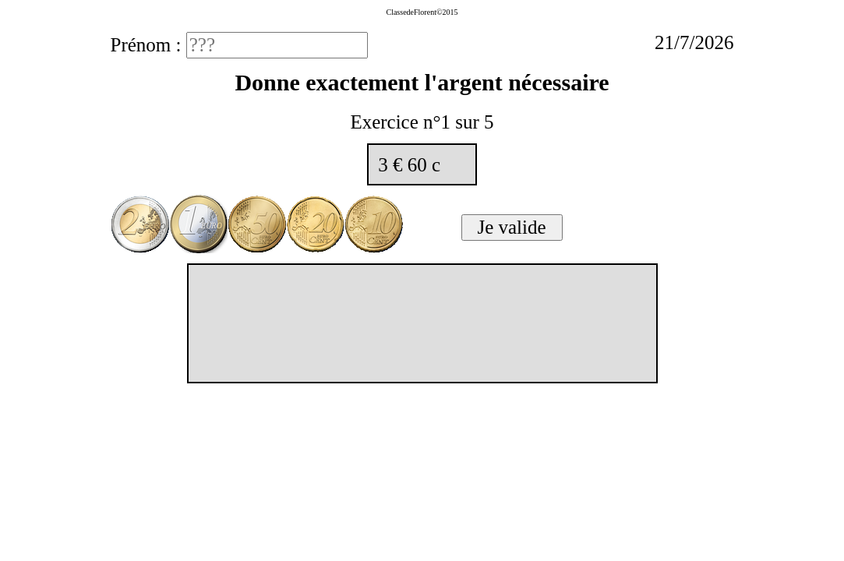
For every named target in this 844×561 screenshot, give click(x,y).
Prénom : (148, 44)
